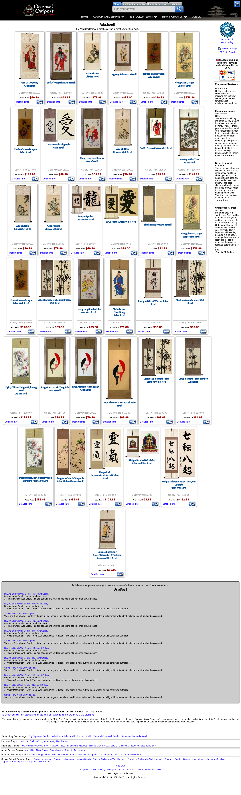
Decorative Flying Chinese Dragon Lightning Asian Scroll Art (35, 479)
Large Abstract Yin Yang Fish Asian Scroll (119, 404)
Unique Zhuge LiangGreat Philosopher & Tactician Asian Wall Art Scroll (107, 555)
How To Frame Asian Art (63, 754)
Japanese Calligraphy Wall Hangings (145, 759)
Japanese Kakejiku (43, 759)
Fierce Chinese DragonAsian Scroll (153, 75)
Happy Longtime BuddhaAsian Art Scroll (89, 311)
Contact (197, 16)
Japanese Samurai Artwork (134, 736)
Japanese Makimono (64, 759)
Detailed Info (22, 102)
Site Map (120, 766)
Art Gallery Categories (37, 741)
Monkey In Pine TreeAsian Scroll (189, 161)
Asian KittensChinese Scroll (92, 75)
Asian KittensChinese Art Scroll (22, 227)
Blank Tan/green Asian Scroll (158, 224)
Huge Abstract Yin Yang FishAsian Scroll (85, 388)
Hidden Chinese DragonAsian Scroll (25, 151)
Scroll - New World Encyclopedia (20, 613)
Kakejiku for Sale (60, 736)
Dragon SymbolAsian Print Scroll (85, 218)
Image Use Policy (88, 769)
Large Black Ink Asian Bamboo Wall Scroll (193, 380)
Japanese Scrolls (173, 759)
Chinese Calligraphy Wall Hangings (109, 759)
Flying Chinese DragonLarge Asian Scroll (191, 235)
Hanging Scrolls (83, 759)
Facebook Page (227, 48)
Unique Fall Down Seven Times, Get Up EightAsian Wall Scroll (179, 484)
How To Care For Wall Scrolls (103, 745)
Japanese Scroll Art (215, 759)
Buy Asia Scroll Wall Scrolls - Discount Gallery (26, 603)
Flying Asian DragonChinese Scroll (184, 84)
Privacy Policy (104, 769)
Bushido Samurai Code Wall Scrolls (102, 736)
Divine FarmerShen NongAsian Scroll (119, 312)
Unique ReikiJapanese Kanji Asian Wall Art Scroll (105, 475)
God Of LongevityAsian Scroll (29, 84)
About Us (29, 750)
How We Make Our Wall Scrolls (35, 745)
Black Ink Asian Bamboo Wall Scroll (190, 302)
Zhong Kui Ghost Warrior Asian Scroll (153, 303)
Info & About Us (174, 16)
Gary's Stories (56, 750)
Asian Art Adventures (75, 750)
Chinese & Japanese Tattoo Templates (137, 745)
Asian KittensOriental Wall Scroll (122, 151)
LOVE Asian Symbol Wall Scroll (121, 221)
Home (84, 16)
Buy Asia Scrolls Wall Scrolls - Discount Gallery (26, 594)
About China (42, 750)
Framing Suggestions (39, 754)
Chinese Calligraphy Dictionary (126, 754)
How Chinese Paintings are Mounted (69, 745)
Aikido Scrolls (76, 736)
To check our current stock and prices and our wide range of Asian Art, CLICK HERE (48, 714)
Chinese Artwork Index (194, 759)
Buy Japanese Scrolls (39, 736)
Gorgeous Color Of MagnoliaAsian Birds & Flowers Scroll (70, 480)
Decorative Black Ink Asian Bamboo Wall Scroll (156, 380)
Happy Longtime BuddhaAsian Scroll (92, 160)
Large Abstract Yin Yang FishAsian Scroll (55, 389)
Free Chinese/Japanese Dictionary (92, 754)
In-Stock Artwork (143, 16)
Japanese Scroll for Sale (40, 761)
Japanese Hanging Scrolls (14, 761)
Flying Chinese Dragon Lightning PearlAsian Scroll (21, 390)
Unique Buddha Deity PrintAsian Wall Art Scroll (142, 462)
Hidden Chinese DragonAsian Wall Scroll (21, 302)
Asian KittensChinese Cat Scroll (53, 227)
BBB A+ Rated (227, 52)
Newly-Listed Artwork (59, 741)
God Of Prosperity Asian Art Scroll (156, 148)
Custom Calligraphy (108, 16)
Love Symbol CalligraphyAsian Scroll (58, 146)
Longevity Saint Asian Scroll (123, 74)
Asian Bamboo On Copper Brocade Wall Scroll (54, 302)
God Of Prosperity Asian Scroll (61, 82)
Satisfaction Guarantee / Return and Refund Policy (137, 769)
